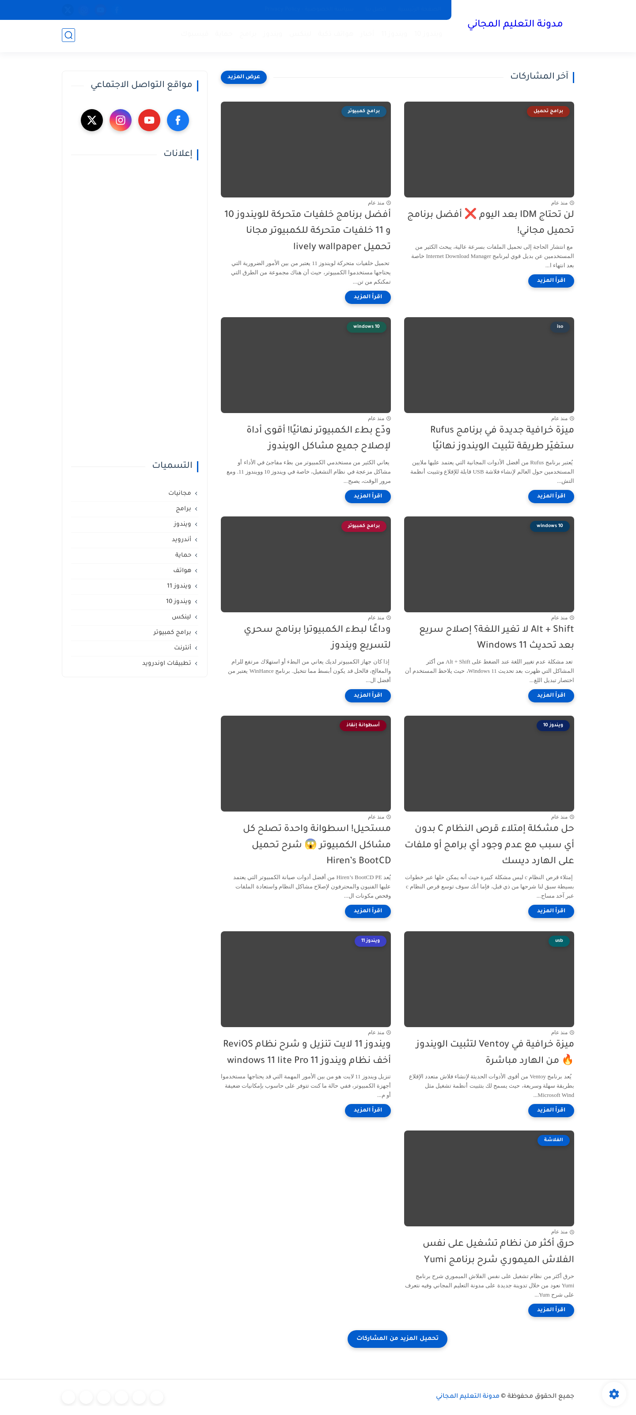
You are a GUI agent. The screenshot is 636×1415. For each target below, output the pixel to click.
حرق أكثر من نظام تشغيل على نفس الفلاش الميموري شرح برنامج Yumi (498, 1252)
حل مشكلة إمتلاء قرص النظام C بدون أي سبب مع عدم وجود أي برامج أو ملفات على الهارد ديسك (489, 845)
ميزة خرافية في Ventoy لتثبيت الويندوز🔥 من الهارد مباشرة (495, 1053)
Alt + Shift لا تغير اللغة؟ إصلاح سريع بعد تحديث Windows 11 (496, 638)
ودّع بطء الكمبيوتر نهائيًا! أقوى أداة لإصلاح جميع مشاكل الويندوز (318, 439)
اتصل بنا (375, 10)
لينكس (299, 35)
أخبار (367, 35)
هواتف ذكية (335, 35)
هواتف (182, 571)
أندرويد (181, 540)
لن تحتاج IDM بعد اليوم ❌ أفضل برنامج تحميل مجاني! (490, 223)
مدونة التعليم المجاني (515, 25)
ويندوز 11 (393, 35)
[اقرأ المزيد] (551, 281)
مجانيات (179, 493)
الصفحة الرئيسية (419, 10)
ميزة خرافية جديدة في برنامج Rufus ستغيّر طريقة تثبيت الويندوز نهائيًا (502, 439)
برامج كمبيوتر (172, 633)
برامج (247, 35)
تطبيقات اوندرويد (166, 663)
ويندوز (272, 35)
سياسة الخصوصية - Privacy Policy (309, 10)
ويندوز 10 (427, 35)
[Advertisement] (134, 310)
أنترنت (182, 648)
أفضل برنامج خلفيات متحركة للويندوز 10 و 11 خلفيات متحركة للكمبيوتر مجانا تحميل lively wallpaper (307, 231)
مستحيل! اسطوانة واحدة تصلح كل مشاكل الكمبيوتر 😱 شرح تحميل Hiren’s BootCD (317, 845)
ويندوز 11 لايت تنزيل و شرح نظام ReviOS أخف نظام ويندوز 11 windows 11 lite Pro (307, 1053)
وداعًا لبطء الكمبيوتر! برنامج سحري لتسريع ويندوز (317, 638)
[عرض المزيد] (244, 77)
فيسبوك (194, 35)
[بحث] (68, 36)
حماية (223, 35)
